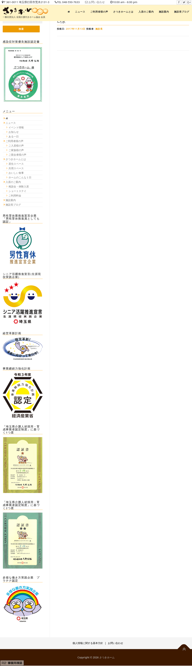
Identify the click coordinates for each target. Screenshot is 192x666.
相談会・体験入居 (19, 186)
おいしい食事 (16, 173)
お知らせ (14, 132)
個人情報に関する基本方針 (88, 643)
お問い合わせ (101, 2)
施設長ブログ (181, 11)
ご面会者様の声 (17, 155)
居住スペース (16, 164)
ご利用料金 (15, 195)
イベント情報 (16, 127)
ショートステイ (17, 191)
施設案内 (164, 11)
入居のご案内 (146, 11)
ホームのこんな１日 (20, 177)
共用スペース (16, 168)
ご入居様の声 (16, 145)
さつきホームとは (123, 11)
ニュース (80, 11)
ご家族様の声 (16, 150)
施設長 (99, 28)
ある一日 (14, 136)
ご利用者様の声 (99, 11)
